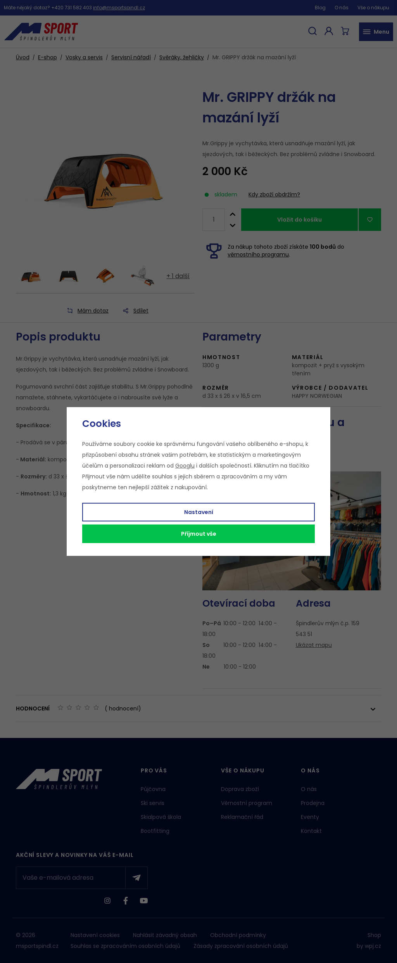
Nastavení (198, 512)
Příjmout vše (198, 534)
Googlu (185, 465)
